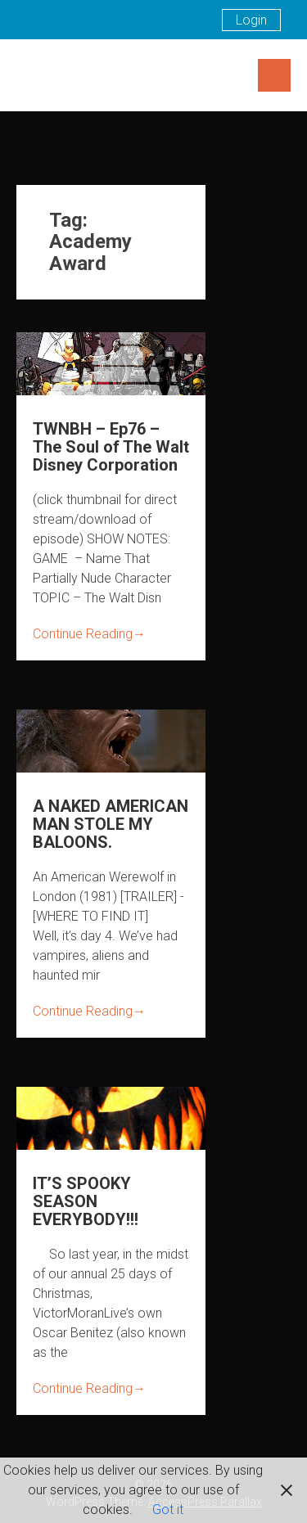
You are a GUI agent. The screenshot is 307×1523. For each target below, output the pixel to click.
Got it (167, 1509)
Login (251, 20)
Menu (274, 75)
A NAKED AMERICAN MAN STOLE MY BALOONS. (110, 824)
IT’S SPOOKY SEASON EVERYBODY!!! (85, 1201)
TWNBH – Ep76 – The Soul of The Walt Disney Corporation (111, 447)
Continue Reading (89, 634)
